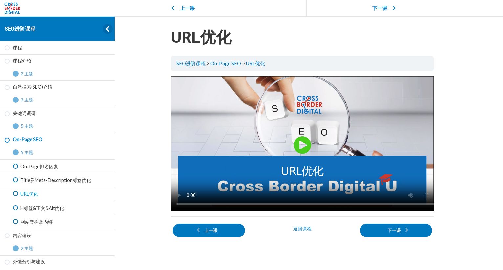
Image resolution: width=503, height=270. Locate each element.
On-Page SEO (232, 63)
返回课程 (309, 227)
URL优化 (262, 63)
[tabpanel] (309, 143)
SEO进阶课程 (20, 29)
